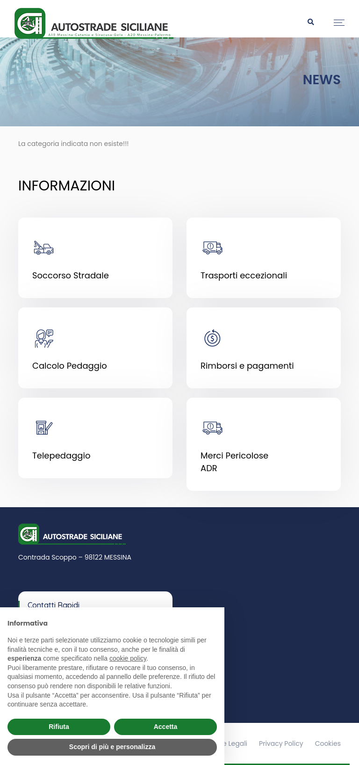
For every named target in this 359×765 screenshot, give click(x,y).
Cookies (328, 743)
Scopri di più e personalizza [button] (112, 746)
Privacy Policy (281, 743)
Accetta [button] (166, 726)
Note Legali (229, 743)
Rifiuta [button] (59, 726)
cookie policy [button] (127, 658)
